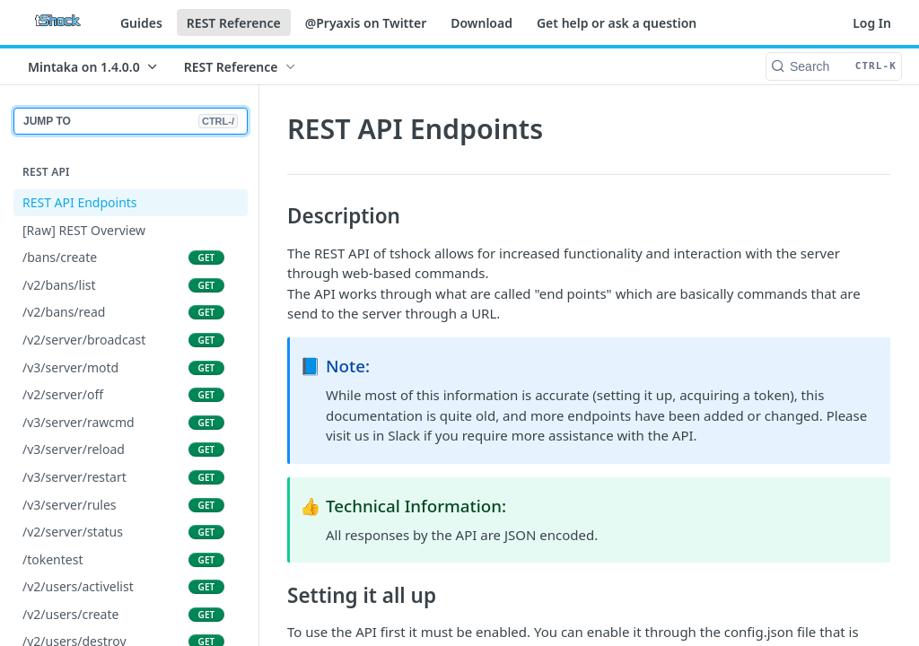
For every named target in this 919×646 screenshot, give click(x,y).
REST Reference (234, 22)
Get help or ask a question (616, 22)
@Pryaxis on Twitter (366, 22)
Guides (141, 22)
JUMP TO (130, 121)
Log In (872, 22)
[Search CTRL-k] (833, 66)
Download (481, 22)
